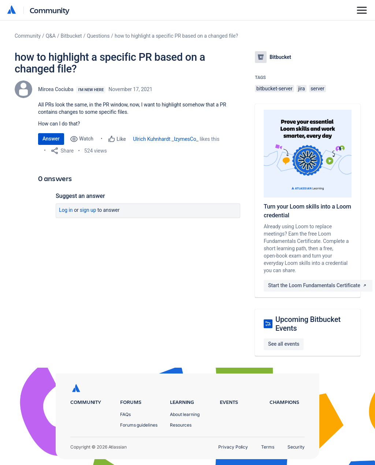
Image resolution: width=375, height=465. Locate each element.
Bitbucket (71, 36)
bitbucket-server (274, 88)
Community (50, 10)
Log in (66, 210)
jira (301, 88)
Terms (267, 447)
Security (296, 447)
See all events (283, 344)
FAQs (125, 414)
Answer (51, 139)
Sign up (88, 210)
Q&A (51, 36)
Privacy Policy (233, 447)
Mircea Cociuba (55, 89)
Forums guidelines (138, 425)
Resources (181, 425)
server (317, 88)
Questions (98, 36)
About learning (185, 414)
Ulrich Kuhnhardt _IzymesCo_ (165, 139)
